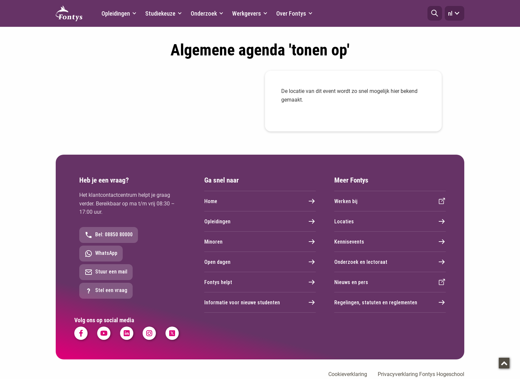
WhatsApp (101, 254)
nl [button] (454, 13)
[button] (434, 13)
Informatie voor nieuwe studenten (260, 302)
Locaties (390, 221)
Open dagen (260, 262)
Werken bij (390, 201)
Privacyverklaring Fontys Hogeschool (421, 374)
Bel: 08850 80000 (109, 235)
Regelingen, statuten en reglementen (390, 302)
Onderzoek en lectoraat (390, 262)
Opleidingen (260, 221)
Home (260, 201)
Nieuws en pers (390, 282)
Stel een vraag (106, 291)
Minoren (260, 242)
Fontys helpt (260, 282)
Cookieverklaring (347, 374)
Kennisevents (390, 242)
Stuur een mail (106, 272)
